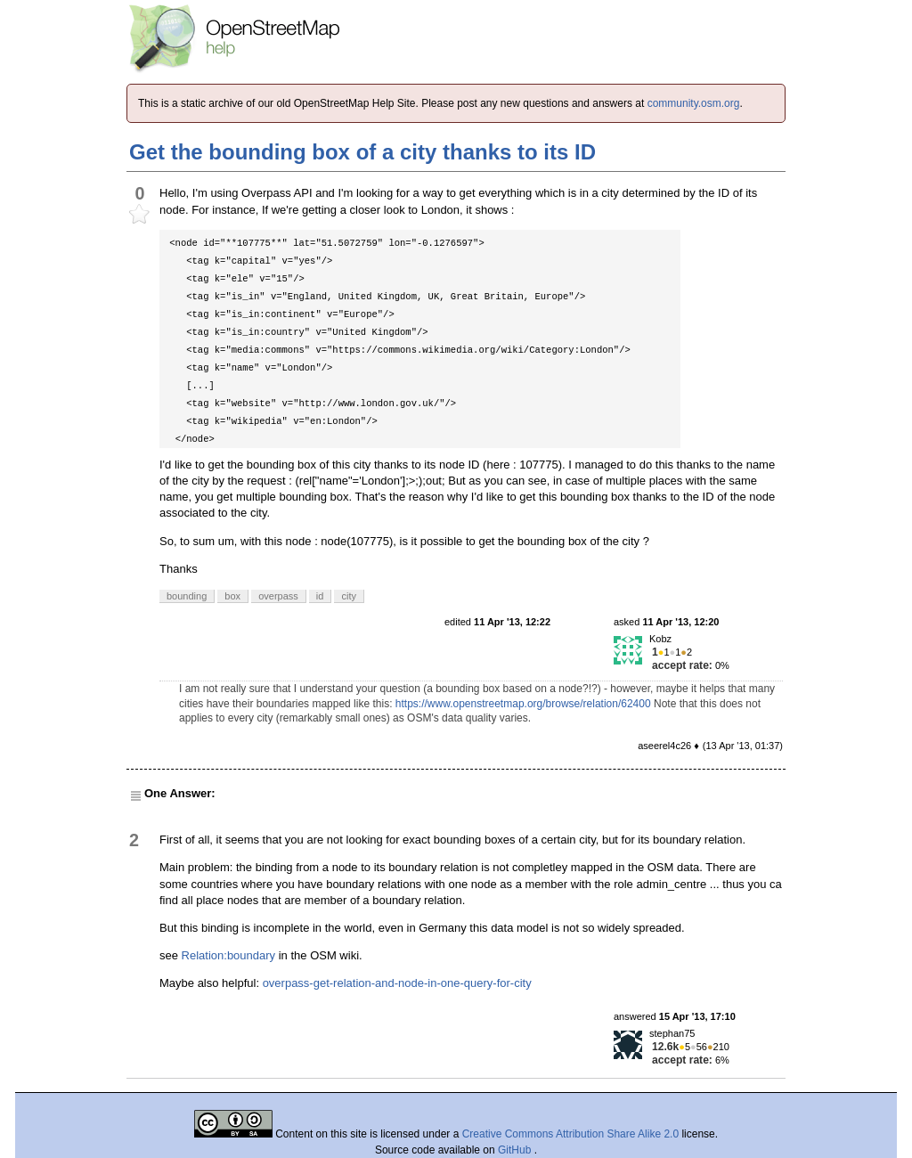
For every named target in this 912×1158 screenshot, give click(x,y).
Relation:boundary (229, 955)
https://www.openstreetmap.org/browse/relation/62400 (523, 703)
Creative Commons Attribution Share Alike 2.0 (570, 1134)
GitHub (516, 1150)
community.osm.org (693, 103)
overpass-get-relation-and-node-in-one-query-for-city (397, 983)
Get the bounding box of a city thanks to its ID (362, 152)
